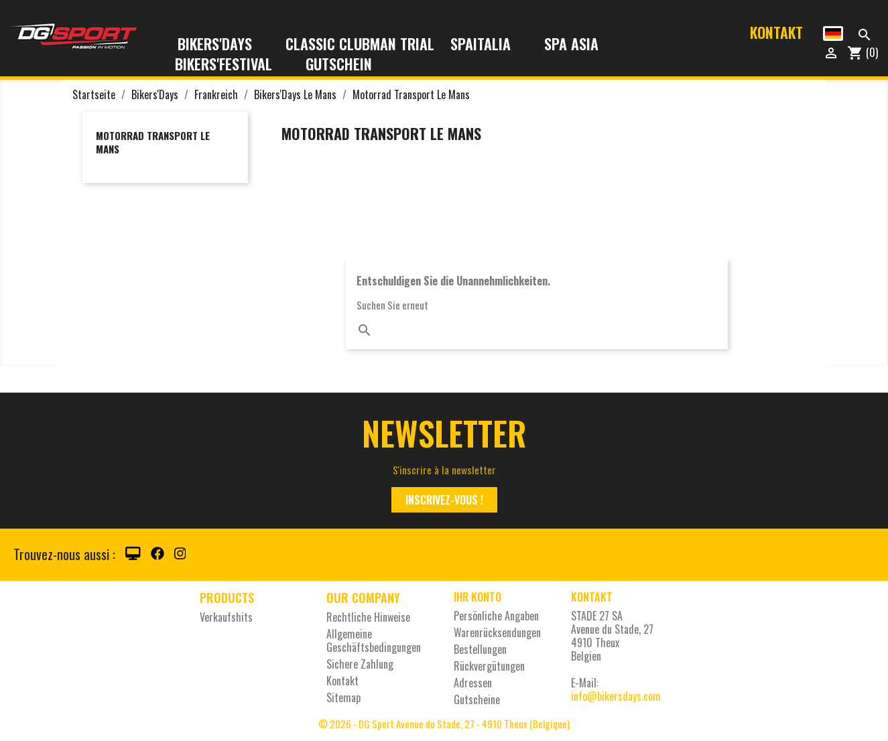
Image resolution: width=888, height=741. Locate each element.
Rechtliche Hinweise (368, 617)
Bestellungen (480, 649)
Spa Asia (571, 44)
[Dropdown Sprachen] (832, 33)
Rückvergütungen (489, 666)
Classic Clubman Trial (360, 44)
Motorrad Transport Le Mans (153, 142)
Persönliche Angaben (496, 616)
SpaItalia (489, 44)
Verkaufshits (226, 617)
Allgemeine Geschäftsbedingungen (373, 640)
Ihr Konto (477, 597)
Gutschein (339, 64)
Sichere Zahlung (359, 664)
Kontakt (776, 32)
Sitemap (343, 697)
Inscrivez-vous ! (444, 500)
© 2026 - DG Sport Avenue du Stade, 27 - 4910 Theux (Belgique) (444, 723)
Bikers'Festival (232, 64)
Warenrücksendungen (497, 632)
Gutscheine (477, 699)
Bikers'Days (223, 44)
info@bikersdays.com (616, 696)
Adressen (473, 683)
